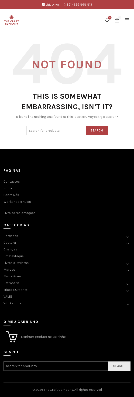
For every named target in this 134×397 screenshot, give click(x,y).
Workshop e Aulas (17, 202)
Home (7, 188)
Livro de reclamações (19, 213)
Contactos (11, 182)
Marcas (9, 270)
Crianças (10, 249)
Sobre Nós (11, 195)
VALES (8, 297)
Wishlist (109, 18)
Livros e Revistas (16, 263)
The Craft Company (58, 390)
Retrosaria (11, 283)
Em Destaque (13, 256)
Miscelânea (12, 276)
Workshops (12, 303)
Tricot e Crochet (15, 290)
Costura (9, 243)
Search (97, 130)
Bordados (10, 236)
